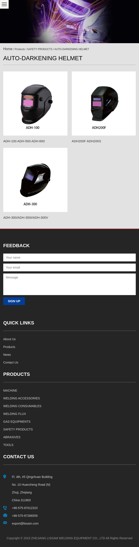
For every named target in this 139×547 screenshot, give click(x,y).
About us (9, 339)
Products (20, 49)
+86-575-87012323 (25, 508)
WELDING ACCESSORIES (21, 398)
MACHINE (10, 390)
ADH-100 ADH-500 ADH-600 (24, 141)
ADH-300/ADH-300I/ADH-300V (25, 217)
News (7, 354)
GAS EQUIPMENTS (16, 421)
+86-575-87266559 (25, 515)
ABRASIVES (11, 437)
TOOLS (8, 445)
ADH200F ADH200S (86, 141)
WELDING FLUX (14, 414)
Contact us (10, 362)
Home (8, 49)
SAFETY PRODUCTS (39, 49)
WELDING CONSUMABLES (22, 406)
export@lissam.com (25, 523)
